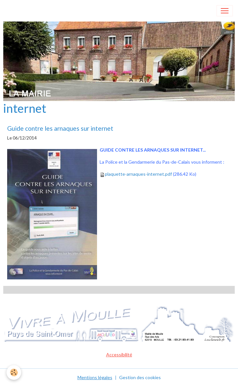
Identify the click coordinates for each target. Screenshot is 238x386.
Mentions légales (94, 377)
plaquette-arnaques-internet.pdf (138, 174)
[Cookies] (14, 372)
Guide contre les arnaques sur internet (60, 128)
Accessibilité (119, 354)
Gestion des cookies (140, 377)
